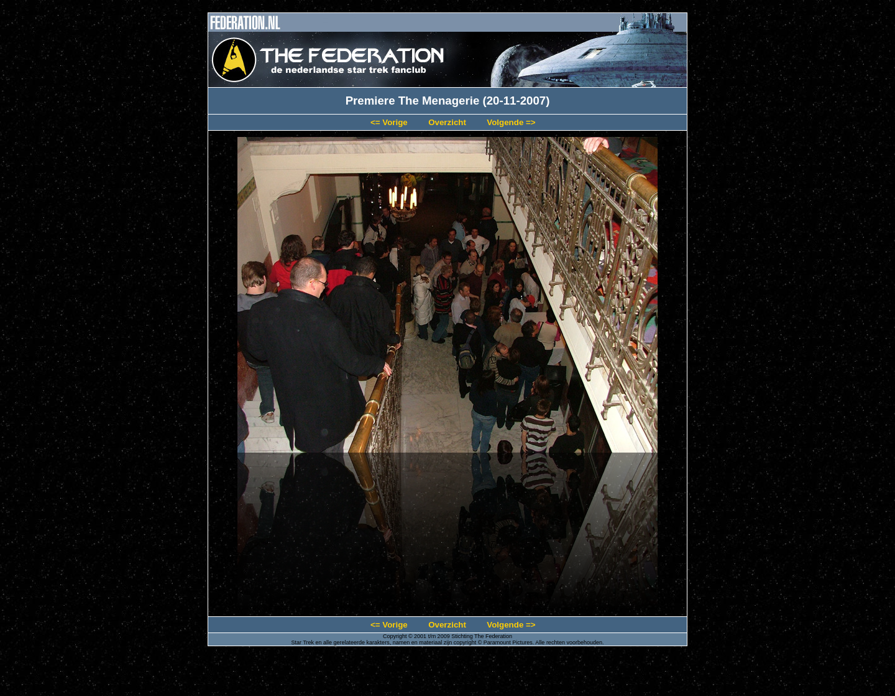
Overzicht (447, 122)
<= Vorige (389, 122)
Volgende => (511, 122)
